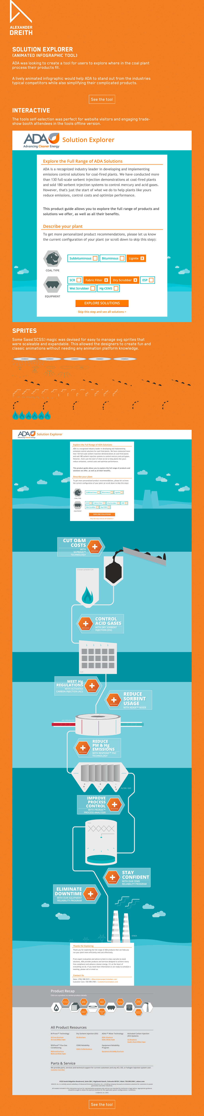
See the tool (102, 99)
